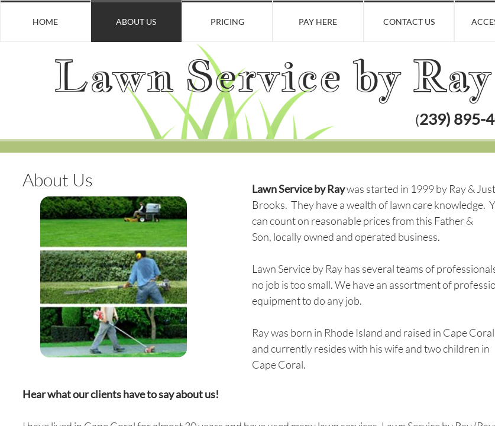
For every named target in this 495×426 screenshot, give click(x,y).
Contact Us (409, 22)
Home (45, 22)
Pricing (227, 22)
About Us (136, 22)
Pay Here (318, 22)
